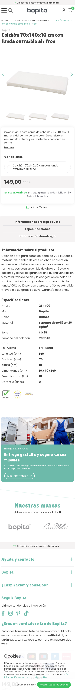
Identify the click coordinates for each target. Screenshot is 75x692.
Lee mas (9, 147)
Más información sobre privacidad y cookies (36, 676)
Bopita (5, 30)
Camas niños (19, 20)
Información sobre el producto (37, 222)
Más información (19, 476)
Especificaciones (37, 229)
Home (4, 20)
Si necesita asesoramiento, (38, 2)
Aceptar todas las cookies (54, 684)
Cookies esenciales (25, 684)
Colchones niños (40, 20)
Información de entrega (37, 236)
